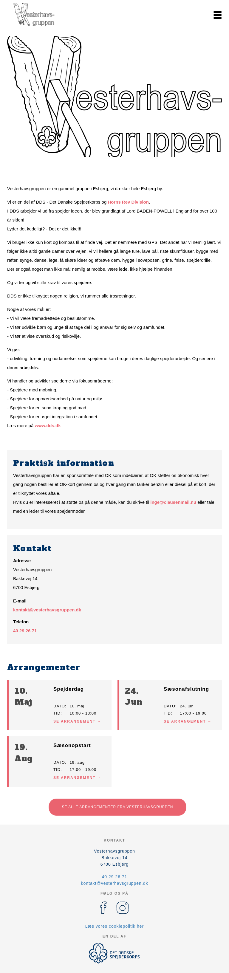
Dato (59, 706)
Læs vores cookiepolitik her (114, 926)
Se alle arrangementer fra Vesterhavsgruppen (117, 807)
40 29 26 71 (25, 630)
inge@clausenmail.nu (173, 502)
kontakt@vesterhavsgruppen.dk (47, 609)
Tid (57, 713)
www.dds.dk (48, 425)
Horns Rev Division (128, 201)
